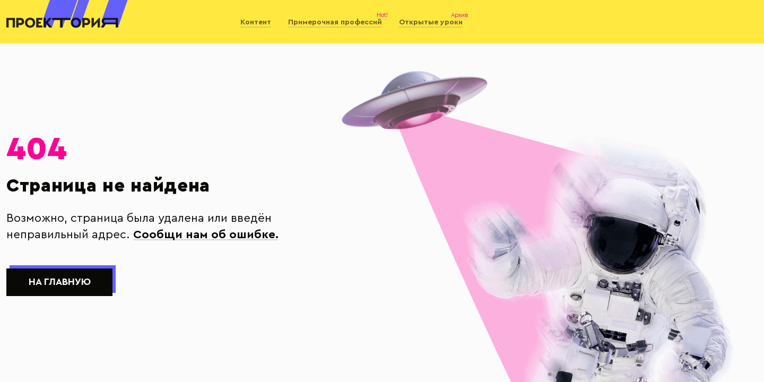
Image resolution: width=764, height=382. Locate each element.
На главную (60, 282)
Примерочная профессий (335, 22)
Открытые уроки (431, 22)
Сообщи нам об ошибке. (206, 234)
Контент (255, 22)
